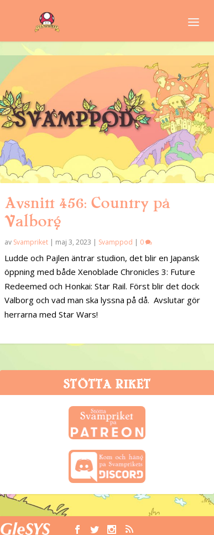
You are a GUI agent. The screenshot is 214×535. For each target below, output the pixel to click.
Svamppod (115, 242)
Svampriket (30, 242)
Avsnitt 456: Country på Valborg (87, 212)
